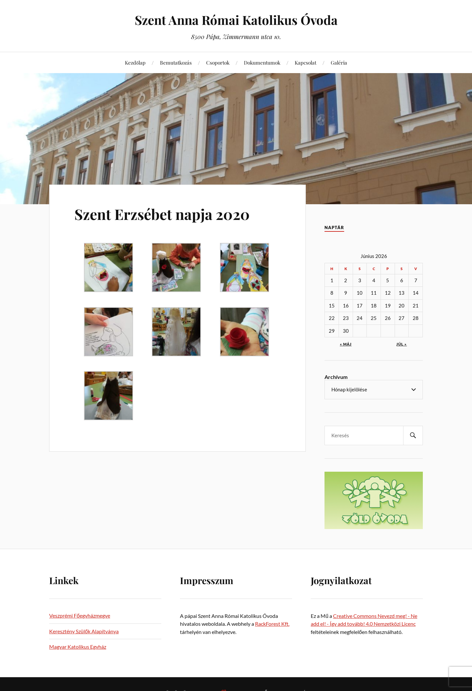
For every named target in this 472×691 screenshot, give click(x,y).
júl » (401, 344)
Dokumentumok (262, 62)
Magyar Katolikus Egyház (77, 646)
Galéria (339, 62)
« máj (346, 344)
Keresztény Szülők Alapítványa (84, 631)
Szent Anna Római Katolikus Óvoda (236, 19)
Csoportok (217, 62)
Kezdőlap (135, 62)
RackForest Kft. (272, 624)
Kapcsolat (305, 62)
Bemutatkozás (176, 62)
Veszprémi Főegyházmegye (79, 615)
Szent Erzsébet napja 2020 (162, 214)
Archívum (335, 377)
